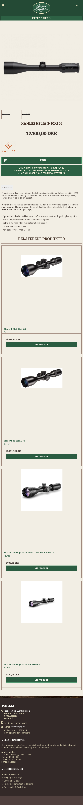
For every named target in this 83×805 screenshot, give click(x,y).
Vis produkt (41, 344)
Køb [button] (24, 160)
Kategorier (41, 18)
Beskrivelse (7, 187)
